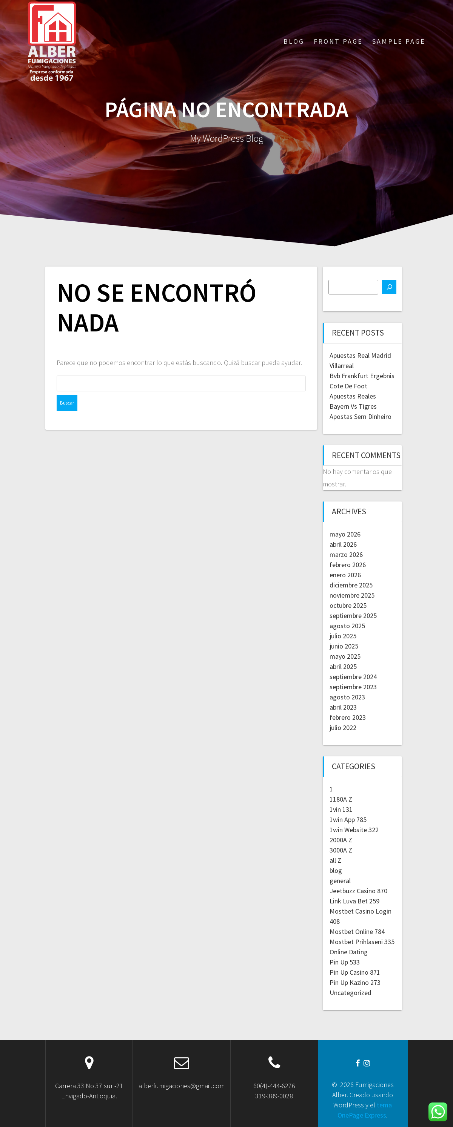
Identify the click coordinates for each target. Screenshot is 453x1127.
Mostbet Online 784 (357, 931)
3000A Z (341, 850)
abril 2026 (343, 544)
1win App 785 (348, 819)
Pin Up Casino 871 (355, 972)
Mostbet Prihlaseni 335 (362, 941)
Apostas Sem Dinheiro (360, 416)
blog (336, 870)
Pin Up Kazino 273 (355, 982)
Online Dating (349, 952)
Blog (294, 41)
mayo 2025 (345, 656)
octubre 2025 (348, 605)
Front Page (338, 41)
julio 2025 (343, 636)
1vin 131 (341, 809)
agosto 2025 (347, 625)
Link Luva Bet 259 (354, 901)
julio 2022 (343, 727)
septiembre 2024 (353, 676)
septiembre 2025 (353, 615)
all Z (335, 860)
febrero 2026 (348, 564)
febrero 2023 (348, 717)
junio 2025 (344, 646)
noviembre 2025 (352, 595)
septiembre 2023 (353, 686)
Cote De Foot (348, 386)
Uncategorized (350, 992)
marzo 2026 (346, 554)
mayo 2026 (345, 534)
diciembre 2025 (351, 585)
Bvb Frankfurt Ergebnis (362, 375)
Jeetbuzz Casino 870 (358, 890)
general (340, 880)
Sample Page (398, 41)
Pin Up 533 (345, 962)
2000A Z (341, 840)
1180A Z (341, 799)
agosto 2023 (347, 697)
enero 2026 (345, 574)
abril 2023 (343, 707)
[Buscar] (389, 287)
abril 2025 (343, 666)
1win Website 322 (354, 829)
